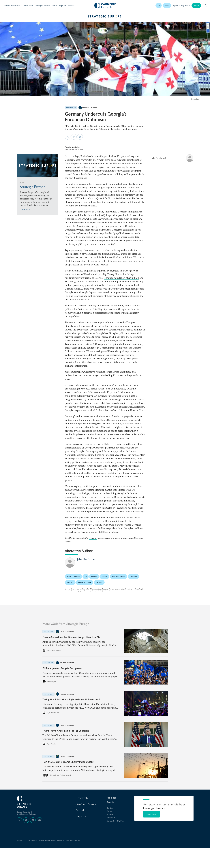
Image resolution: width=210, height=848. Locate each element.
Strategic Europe (42, 5)
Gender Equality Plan (115, 821)
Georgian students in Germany (81, 240)
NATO (167, 5)
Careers (110, 811)
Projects (111, 797)
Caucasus (133, 576)
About (54, 5)
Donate (196, 5)
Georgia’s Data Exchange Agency (98, 358)
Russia (94, 576)
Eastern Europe (118, 576)
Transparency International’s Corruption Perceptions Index (95, 344)
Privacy (110, 814)
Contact (110, 808)
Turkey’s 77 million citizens (79, 281)
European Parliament (88, 194)
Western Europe (84, 582)
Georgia (70, 582)
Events (110, 802)
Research (28, 5)
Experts (62, 5)
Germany (99, 582)
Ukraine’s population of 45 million (121, 277)
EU (159, 5)
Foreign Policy (73, 576)
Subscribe (151, 814)
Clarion (93, 537)
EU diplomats (82, 205)
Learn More (25, 210)
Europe (104, 576)
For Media (111, 817)
